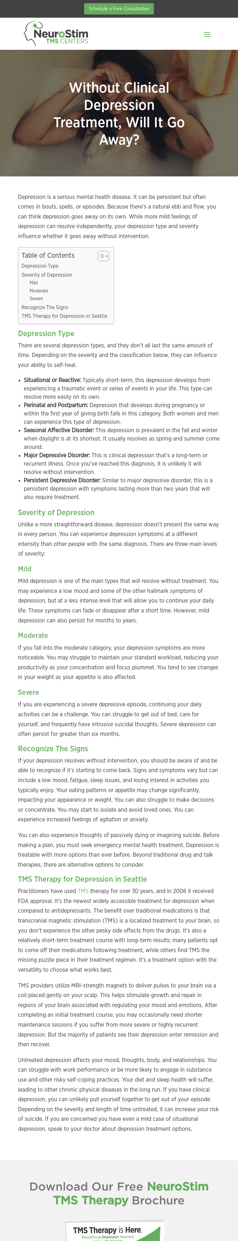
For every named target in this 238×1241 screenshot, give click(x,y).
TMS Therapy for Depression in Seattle (64, 316)
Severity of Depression (47, 275)
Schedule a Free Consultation (119, 8)
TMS (82, 891)
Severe (36, 298)
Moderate (39, 291)
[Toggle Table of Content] (100, 256)
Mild (34, 283)
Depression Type (40, 266)
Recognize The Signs (45, 307)
